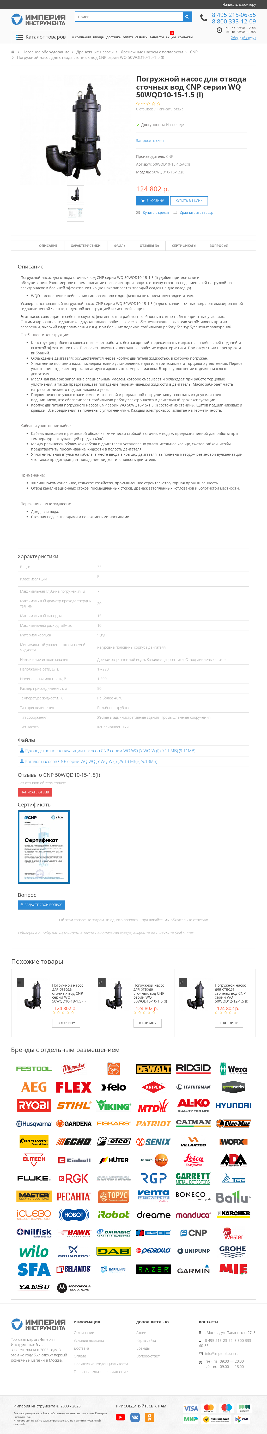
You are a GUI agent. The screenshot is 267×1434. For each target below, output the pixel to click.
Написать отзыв (170, 109)
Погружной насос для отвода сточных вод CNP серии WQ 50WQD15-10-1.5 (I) (150, 993)
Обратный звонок (243, 37)
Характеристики (86, 245)
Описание (48, 245)
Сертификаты (184, 245)
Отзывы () (149, 245)
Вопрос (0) (219, 245)
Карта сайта (146, 1340)
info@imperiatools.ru (222, 1353)
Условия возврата (89, 1340)
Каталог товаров (46, 36)
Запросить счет (150, 140)
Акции (141, 1332)
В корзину (153, 200)
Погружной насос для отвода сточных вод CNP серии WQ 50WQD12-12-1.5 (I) (231, 993)
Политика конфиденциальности (101, 1363)
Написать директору (239, 4)
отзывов (145, 109)
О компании (84, 1332)
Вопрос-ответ (148, 1356)
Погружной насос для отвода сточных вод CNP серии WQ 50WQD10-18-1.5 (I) (69, 993)
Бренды (143, 1348)
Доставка (81, 1348)
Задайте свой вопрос (41, 905)
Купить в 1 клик (189, 200)
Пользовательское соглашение (101, 1371)
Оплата (80, 1356)
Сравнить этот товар (196, 212)
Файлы (120, 245)
